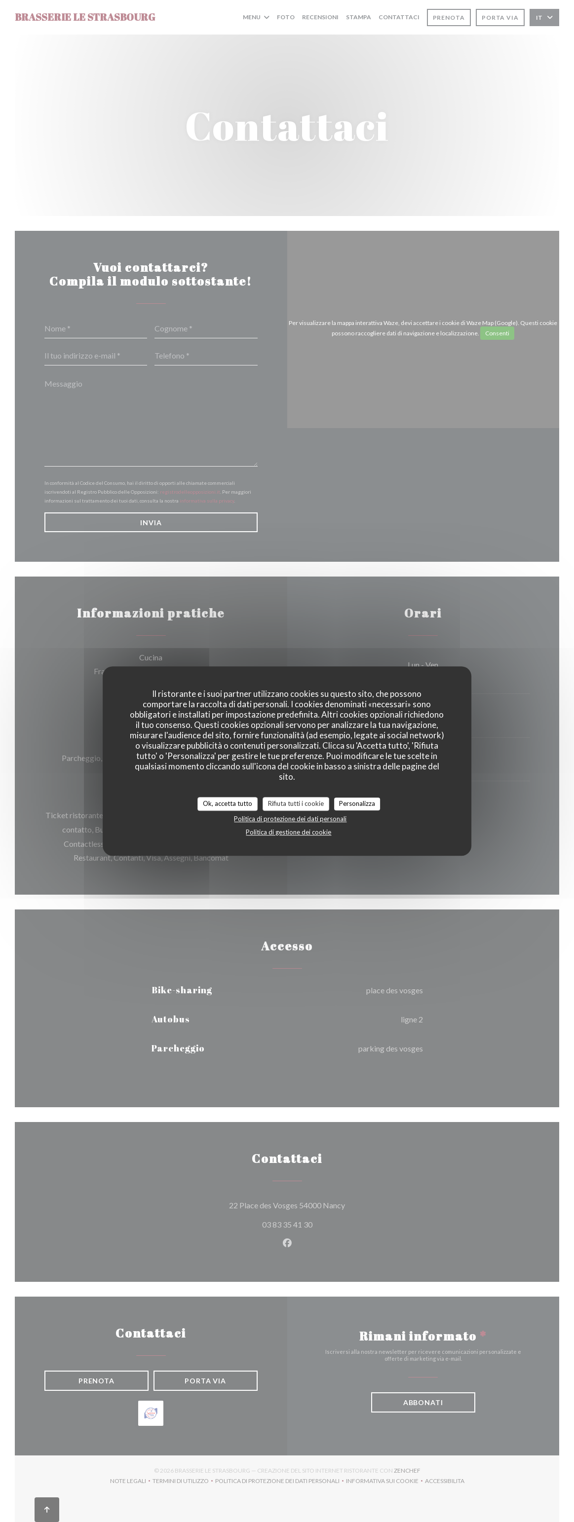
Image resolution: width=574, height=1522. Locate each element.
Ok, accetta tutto (227, 803)
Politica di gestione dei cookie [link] (288, 832)
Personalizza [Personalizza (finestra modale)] (357, 803)
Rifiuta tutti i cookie (296, 803)
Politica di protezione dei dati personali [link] (290, 819)
